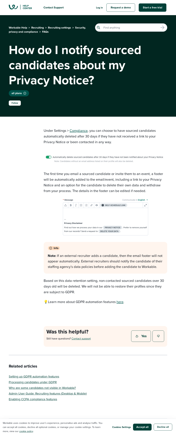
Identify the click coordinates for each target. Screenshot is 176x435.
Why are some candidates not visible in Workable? (42, 388)
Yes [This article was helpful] (141, 336)
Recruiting (37, 28)
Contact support (81, 338)
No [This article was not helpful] (158, 336)
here (120, 301)
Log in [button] (99, 7)
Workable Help (18, 28)
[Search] (131, 27)
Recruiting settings (59, 28)
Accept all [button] (142, 427)
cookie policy (26, 431)
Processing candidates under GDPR (33, 382)
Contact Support (53, 7)
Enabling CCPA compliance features (33, 399)
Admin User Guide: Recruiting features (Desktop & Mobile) (48, 393)
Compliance (79, 130)
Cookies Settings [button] (121, 427)
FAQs (45, 32)
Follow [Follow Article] (15, 103)
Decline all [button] (163, 427)
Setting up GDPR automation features (34, 376)
